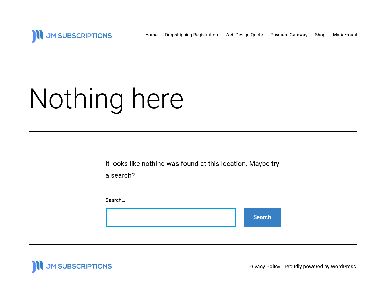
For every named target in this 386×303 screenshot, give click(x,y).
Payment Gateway (289, 35)
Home (151, 35)
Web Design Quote (244, 35)
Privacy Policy (264, 266)
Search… (115, 200)
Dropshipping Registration (191, 35)
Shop (320, 35)
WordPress (343, 266)
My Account (345, 35)
